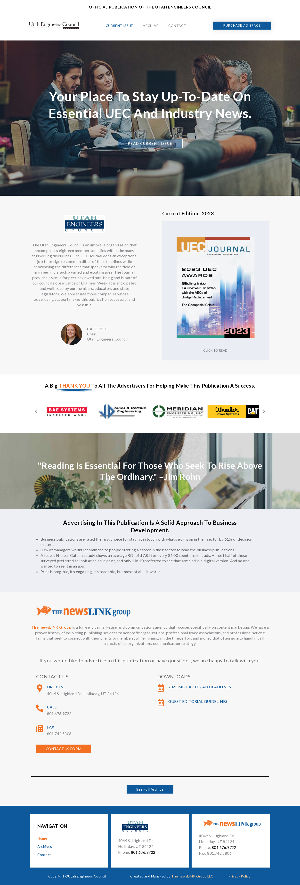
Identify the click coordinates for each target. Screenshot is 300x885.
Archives (44, 846)
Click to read (215, 350)
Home (42, 838)
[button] (36, 411)
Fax (50, 727)
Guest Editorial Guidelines (197, 701)
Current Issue (119, 26)
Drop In (55, 686)
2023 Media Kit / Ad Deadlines (199, 686)
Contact (177, 26)
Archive (151, 26)
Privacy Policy (239, 876)
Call (52, 707)
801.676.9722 (143, 852)
